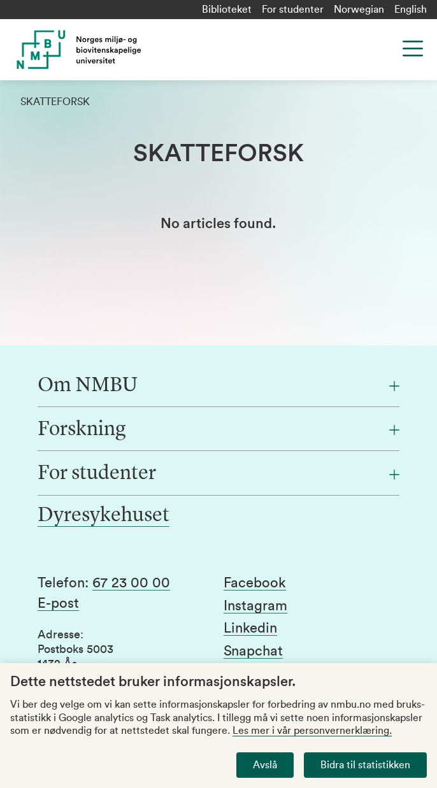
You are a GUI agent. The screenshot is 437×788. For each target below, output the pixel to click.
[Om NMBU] (218, 386)
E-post (58, 603)
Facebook (255, 583)
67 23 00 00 (131, 583)
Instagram (255, 606)
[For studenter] (218, 474)
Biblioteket (227, 9)
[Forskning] (218, 430)
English (410, 9)
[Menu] (413, 48)
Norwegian (359, 9)
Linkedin (250, 628)
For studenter (293, 9)
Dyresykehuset (103, 516)
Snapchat (253, 651)
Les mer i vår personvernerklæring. (312, 731)
